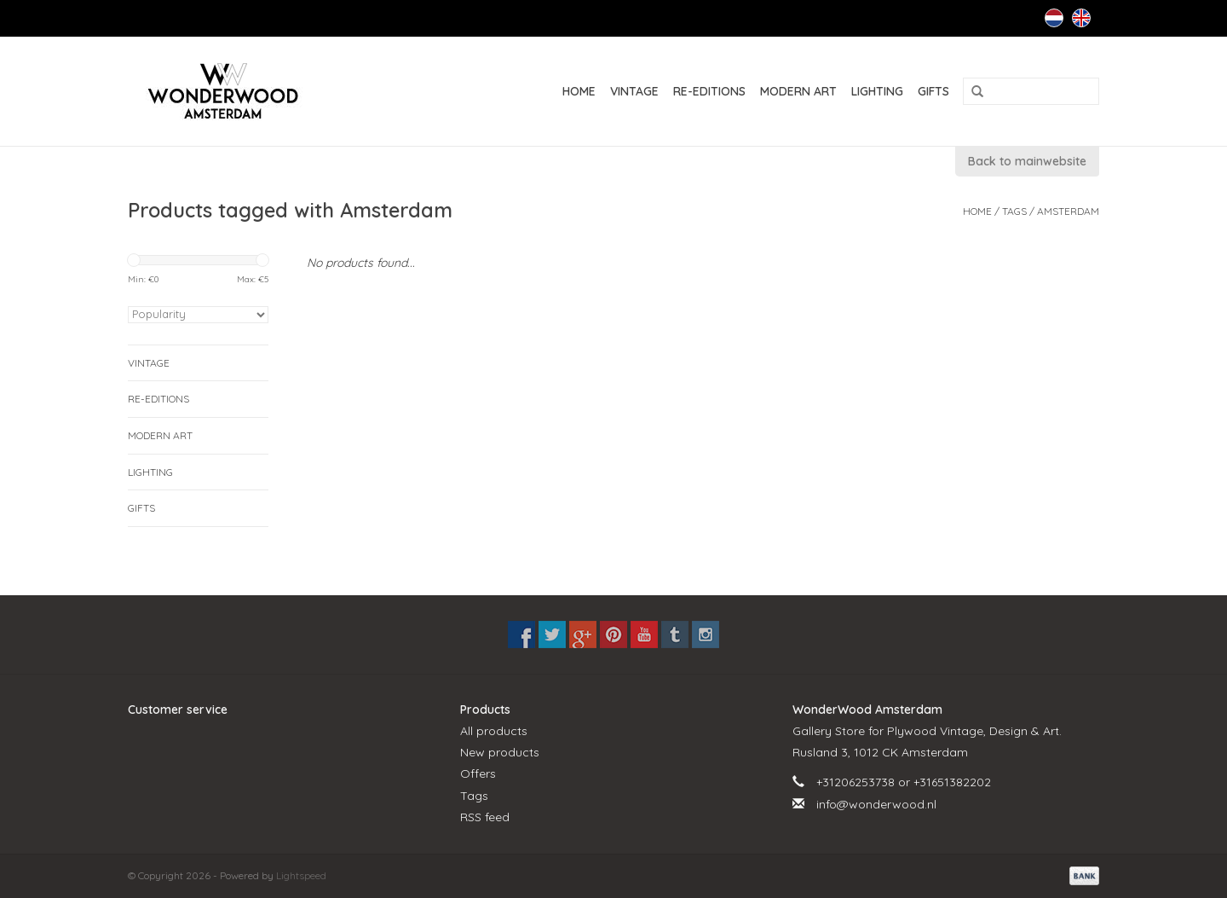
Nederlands (1054, 18)
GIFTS (933, 91)
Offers (478, 773)
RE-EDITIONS (709, 91)
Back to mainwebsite (1027, 161)
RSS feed (485, 817)
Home (579, 91)
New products (499, 752)
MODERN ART (798, 91)
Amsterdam (1068, 211)
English (1081, 18)
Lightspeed (301, 875)
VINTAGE (634, 91)
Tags (1014, 211)
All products (493, 731)
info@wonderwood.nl (876, 804)
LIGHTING (877, 91)
